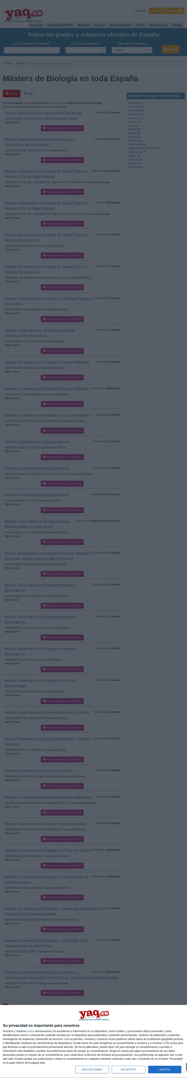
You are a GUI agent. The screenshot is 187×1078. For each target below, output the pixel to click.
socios (30, 1031)
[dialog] (93, 1041)
